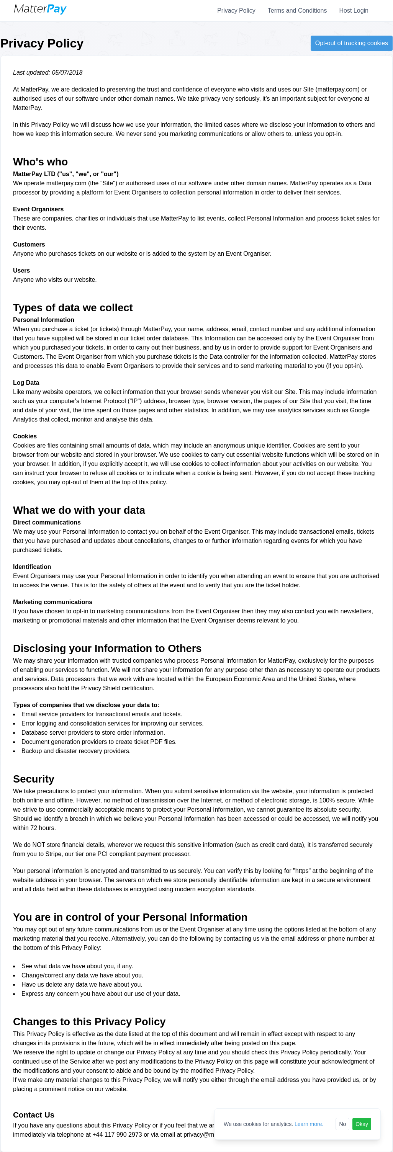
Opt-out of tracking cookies (351, 43)
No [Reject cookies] (342, 1124)
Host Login (354, 10)
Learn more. (309, 1124)
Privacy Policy (236, 10)
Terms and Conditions (297, 10)
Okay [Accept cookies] (361, 1124)
